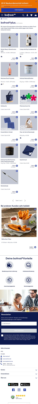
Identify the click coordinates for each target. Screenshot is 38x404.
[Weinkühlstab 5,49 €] (9, 183)
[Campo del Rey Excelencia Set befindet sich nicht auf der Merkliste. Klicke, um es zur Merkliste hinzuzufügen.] (36, 34)
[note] (19, 28)
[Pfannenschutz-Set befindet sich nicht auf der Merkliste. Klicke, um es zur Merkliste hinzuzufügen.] (36, 91)
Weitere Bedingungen (7, 6)
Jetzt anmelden (19, 330)
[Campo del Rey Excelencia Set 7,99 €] (28, 47)
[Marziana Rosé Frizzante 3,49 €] (9, 76)
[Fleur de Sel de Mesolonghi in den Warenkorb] (36, 140)
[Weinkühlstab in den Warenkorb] (17, 192)
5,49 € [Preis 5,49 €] (14, 192)
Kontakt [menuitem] (3, 354)
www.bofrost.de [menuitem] (6, 359)
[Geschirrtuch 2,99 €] (28, 156)
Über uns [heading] (19, 377)
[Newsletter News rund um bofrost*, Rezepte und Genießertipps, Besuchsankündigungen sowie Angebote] (19, 328)
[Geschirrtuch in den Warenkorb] (36, 166)
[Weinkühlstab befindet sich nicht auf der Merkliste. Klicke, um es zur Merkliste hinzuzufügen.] (17, 171)
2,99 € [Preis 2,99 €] (32, 86)
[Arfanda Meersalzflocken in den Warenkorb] (36, 86)
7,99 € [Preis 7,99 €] (32, 58)
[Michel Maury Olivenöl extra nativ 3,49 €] (9, 47)
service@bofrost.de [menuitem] (7, 361)
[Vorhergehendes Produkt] (2, 229)
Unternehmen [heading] (19, 373)
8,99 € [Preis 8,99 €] (32, 112)
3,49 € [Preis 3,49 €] (14, 58)
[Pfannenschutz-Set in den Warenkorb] (36, 112)
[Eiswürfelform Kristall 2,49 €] (9, 129)
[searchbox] (23, 15)
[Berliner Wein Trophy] (3, 84)
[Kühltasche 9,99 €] (9, 103)
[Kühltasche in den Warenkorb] (17, 112)
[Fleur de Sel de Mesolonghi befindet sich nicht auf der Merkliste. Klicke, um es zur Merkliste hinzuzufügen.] (36, 117)
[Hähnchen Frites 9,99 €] (19, 229)
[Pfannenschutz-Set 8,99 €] (28, 103)
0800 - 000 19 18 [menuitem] (6, 364)
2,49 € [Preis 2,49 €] (14, 139)
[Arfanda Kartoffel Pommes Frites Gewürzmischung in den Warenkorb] (17, 166)
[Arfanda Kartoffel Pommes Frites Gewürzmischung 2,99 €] (9, 156)
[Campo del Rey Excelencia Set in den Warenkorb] (36, 58)
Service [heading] (19, 369)
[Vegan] (1, 56)
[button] (3, 15)
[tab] (27, 15)
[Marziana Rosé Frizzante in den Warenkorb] (17, 86)
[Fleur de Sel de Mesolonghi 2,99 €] (28, 129)
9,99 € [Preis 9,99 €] (14, 112)
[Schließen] (36, 2)
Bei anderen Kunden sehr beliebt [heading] (15, 206)
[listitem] (9, 268)
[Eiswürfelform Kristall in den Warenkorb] (17, 140)
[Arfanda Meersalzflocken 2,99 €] (28, 76)
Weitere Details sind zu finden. (23, 339)
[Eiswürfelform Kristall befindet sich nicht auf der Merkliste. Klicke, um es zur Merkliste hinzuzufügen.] (17, 117)
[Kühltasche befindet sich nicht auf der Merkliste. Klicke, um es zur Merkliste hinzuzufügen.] (17, 91)
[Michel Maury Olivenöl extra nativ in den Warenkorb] (17, 58)
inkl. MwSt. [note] (31, 248)
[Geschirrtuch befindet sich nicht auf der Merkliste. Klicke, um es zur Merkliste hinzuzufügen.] (36, 145)
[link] (11, 15)
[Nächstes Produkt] (36, 229)
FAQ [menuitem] (2, 351)
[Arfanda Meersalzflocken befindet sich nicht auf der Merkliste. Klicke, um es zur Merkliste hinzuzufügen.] (36, 63)
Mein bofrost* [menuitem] (5, 356)
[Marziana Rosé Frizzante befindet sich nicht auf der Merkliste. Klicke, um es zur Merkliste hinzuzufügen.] (17, 63)
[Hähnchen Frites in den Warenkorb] (35, 247)
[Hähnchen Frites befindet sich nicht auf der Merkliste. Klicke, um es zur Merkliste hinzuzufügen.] (35, 209)
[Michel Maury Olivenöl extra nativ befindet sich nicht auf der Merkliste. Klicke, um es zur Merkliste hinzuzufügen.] (17, 34)
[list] (19, 276)
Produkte (5, 18)
